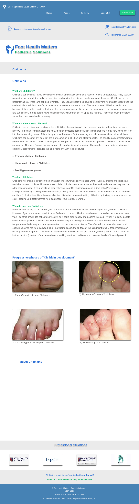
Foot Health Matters (37, 46)
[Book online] (127, 12)
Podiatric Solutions (33, 52)
